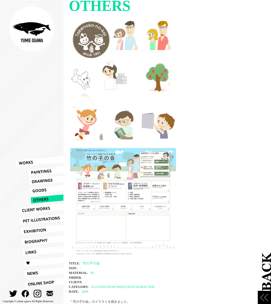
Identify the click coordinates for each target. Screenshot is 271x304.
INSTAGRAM (38, 293)
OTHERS (40, 199)
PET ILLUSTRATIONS (40, 219)
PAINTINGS (40, 171)
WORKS (40, 161)
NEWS (40, 272)
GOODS (40, 189)
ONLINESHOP (40, 283)
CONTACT (50, 293)
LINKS (40, 251)
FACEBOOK (25, 293)
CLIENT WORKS (40, 209)
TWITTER (13, 293)
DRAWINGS (40, 180)
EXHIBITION (40, 230)
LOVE (40, 261)
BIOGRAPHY (40, 240)
